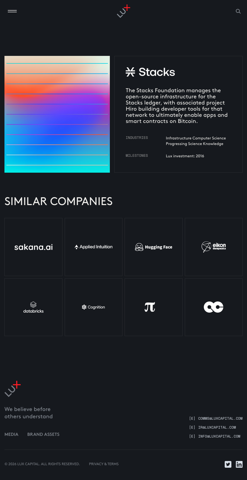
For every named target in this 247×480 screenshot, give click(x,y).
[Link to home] (12, 389)
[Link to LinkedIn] (239, 464)
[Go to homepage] (123, 11)
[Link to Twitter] (228, 464)
